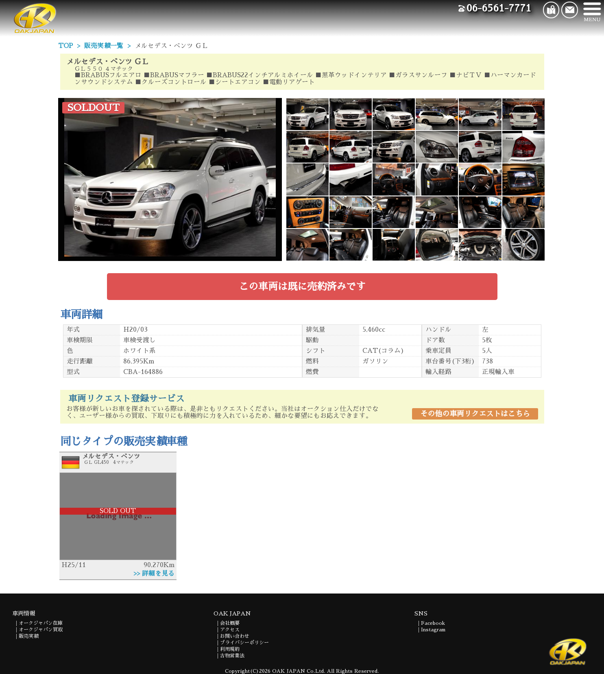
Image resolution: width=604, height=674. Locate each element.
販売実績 (28, 636)
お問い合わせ (234, 636)
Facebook (433, 623)
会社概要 (230, 623)
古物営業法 (232, 655)
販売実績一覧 (103, 46)
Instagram (433, 629)
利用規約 (230, 649)
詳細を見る (158, 573)
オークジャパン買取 (41, 629)
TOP (65, 46)
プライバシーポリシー (244, 642)
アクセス (230, 629)
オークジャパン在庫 (41, 623)
